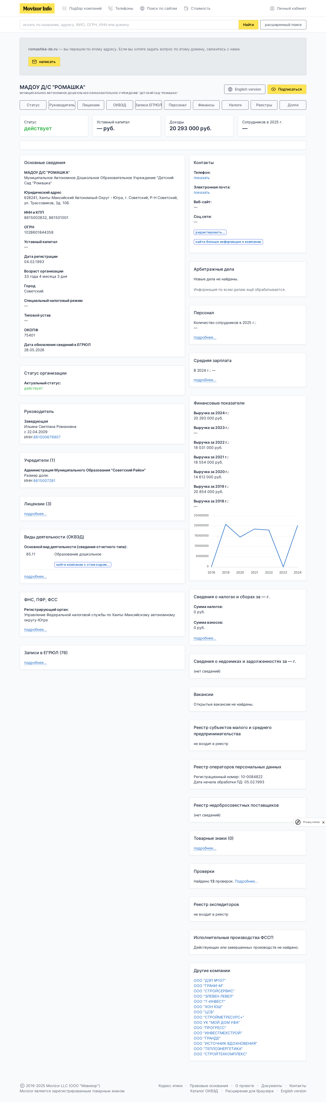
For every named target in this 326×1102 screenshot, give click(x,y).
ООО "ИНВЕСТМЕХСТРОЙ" (218, 1033)
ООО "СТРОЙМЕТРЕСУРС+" (219, 1017)
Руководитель (62, 105)
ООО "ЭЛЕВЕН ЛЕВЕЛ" (214, 996)
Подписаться (286, 89)
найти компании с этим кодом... (82, 564)
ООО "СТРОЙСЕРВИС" (214, 991)
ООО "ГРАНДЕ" (207, 1038)
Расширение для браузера (249, 1091)
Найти (248, 24)
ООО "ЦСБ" (204, 1012)
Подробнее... (246, 881)
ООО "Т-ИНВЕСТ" (209, 1001)
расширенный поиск (283, 24)
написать (44, 61)
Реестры (264, 105)
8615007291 (44, 480)
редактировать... (210, 232)
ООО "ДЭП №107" (210, 980)
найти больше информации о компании (228, 242)
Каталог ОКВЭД (204, 1091)
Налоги (235, 105)
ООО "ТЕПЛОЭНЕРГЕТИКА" (218, 1048)
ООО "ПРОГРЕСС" (210, 1027)
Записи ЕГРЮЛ (148, 105)
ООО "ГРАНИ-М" (208, 985)
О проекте (244, 1085)
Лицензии (90, 105)
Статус (33, 105)
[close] (323, 822)
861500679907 (47, 437)
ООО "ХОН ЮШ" (208, 1006)
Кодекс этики (170, 1085)
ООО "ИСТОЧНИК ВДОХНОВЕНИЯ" (225, 1043)
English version (244, 89)
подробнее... (35, 513)
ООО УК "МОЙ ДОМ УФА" (217, 1022)
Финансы (206, 105)
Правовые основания (209, 1085)
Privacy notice (311, 822)
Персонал (177, 105)
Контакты (298, 1085)
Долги (293, 105)
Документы (271, 1085)
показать (202, 177)
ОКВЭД (119, 105)
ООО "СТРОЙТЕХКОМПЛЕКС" (220, 1054)
